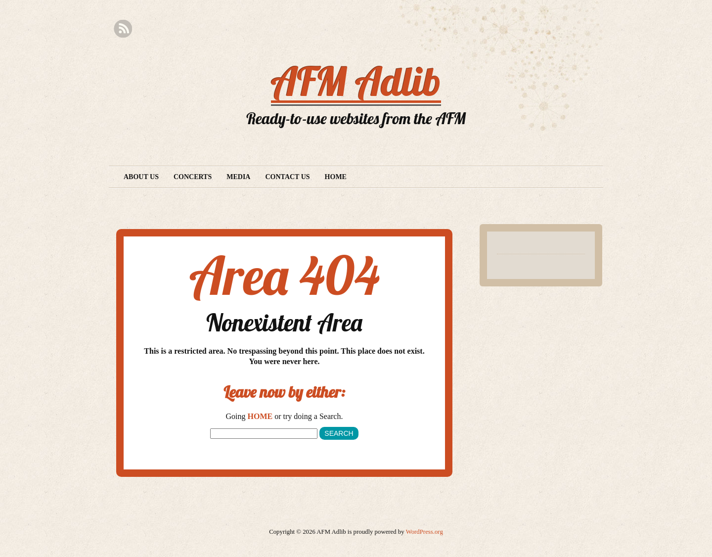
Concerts (193, 177)
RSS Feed (123, 29)
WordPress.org (424, 531)
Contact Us (287, 177)
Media (238, 177)
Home (336, 177)
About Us (141, 177)
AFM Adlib (356, 81)
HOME (260, 416)
